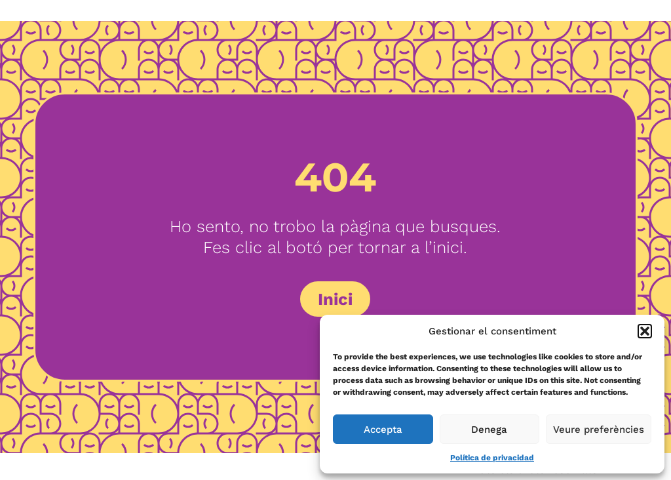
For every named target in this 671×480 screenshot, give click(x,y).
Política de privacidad (492, 457)
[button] (644, 331)
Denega (489, 429)
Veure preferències (598, 429)
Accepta (383, 429)
